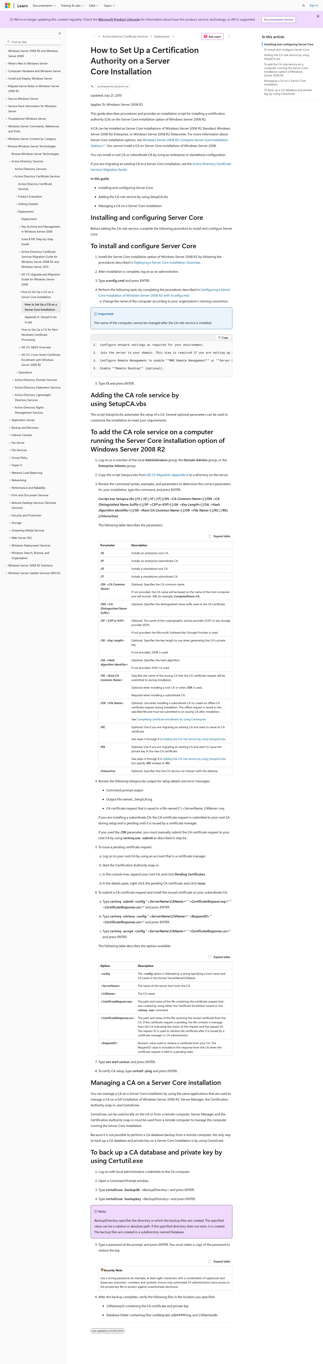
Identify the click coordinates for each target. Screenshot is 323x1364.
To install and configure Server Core (286, 49)
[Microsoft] (7, 5)
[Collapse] (59, 33)
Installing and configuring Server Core (288, 44)
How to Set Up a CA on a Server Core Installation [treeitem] (41, 306)
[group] (161, 359)
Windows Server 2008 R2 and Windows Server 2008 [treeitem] (33, 53)
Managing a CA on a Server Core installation (285, 82)
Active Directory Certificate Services (125, 36)
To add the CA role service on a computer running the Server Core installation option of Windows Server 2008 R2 (286, 69)
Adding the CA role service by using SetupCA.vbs (194, 739)
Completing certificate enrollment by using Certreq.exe (171, 719)
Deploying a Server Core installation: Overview (167, 262)
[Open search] (304, 5)
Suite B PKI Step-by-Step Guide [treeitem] (37, 241)
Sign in (313, 5)
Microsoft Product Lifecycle (119, 19)
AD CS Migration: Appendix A (167, 475)
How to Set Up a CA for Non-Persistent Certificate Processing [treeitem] (40, 335)
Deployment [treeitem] (29, 219)
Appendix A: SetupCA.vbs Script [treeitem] (41, 319)
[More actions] (228, 36)
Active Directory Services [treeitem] (30, 169)
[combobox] (33, 42)
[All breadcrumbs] (94, 36)
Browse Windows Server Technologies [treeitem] (35, 154)
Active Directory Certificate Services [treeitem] (35, 186)
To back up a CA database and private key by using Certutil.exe (288, 92)
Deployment (162, 36)
